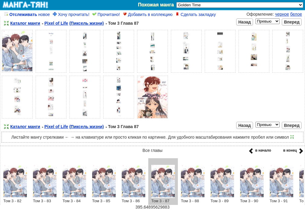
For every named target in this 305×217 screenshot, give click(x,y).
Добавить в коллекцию (147, 14)
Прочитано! (106, 14)
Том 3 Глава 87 (123, 23)
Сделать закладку (195, 14)
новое (27, 14)
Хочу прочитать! (71, 14)
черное (282, 14)
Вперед (292, 22)
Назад (244, 22)
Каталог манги (25, 23)
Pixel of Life (56, 23)
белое (296, 14)
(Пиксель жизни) (86, 23)
